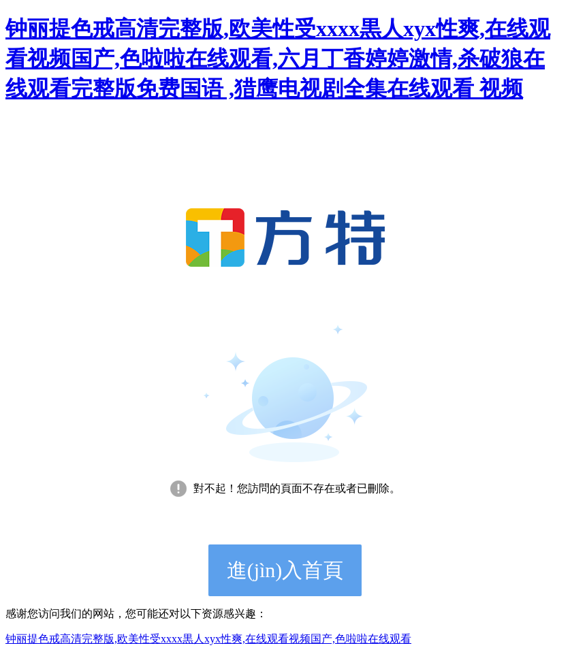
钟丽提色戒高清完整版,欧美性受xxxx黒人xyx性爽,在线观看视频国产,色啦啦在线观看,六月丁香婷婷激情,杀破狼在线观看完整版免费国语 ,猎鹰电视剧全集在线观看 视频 (277, 58)
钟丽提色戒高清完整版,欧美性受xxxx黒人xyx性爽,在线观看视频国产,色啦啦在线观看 (208, 639)
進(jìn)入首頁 (285, 570)
